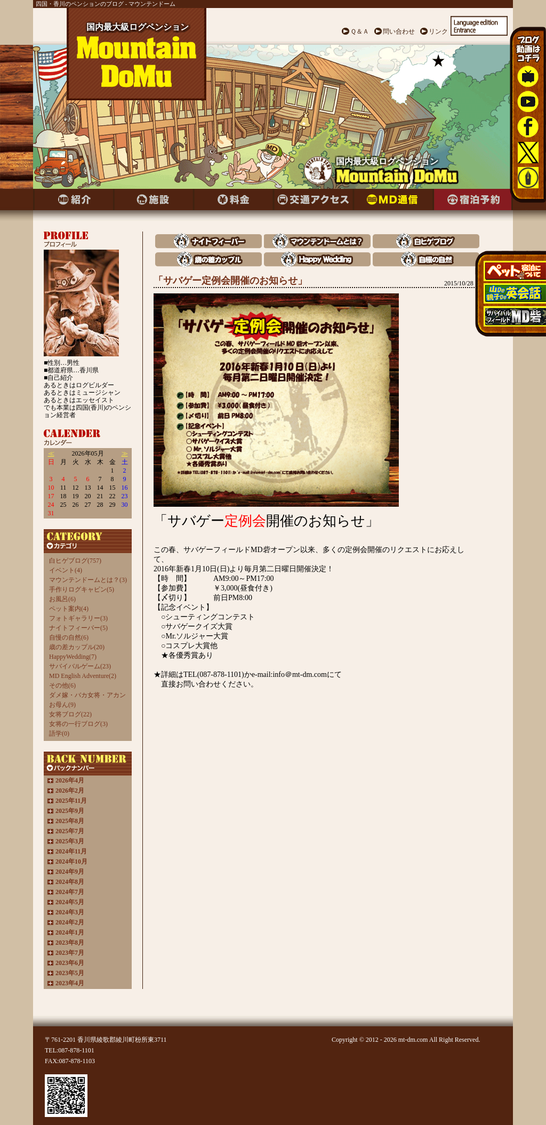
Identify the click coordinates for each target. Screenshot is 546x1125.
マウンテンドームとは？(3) (88, 580)
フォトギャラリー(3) (78, 618)
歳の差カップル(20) (77, 647)
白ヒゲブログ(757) (75, 560)
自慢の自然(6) (69, 637)
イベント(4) (65, 570)
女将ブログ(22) (70, 714)
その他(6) (62, 685)
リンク (438, 31)
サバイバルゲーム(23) (80, 666)
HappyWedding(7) (73, 656)
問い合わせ (399, 31)
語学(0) (59, 733)
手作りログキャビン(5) (81, 589)
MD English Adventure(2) (82, 676)
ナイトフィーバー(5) (78, 628)
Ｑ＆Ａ (359, 31)
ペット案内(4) (69, 608)
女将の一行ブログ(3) (78, 724)
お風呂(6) (62, 599)
